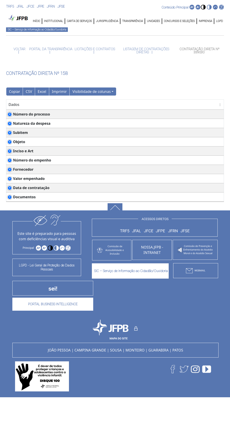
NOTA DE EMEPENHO (65, 229)
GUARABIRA (158, 382)
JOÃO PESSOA (59, 382)
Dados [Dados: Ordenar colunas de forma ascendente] (14, 104)
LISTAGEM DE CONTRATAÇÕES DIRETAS (145, 50)
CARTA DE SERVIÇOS (79, 21)
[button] (203, 7)
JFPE (40, 6)
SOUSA (116, 382)
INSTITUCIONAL (53, 21)
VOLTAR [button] (19, 49)
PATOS (177, 382)
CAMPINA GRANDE (90, 382)
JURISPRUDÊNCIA (107, 21)
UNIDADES (153, 21)
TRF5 (10, 6)
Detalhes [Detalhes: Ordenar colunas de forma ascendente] (52, 104)
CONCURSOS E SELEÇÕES (179, 21)
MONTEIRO (135, 382)
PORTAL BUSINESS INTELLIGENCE (52, 336)
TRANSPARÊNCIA (133, 21)
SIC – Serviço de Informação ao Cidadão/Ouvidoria (37, 29)
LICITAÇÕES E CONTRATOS (94, 49)
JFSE (61, 6)
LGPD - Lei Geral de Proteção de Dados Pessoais (47, 300)
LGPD (219, 21)
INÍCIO (36, 21)
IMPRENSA (205, 21)
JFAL (20, 6)
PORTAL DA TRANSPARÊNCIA (50, 49)
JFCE (30, 6)
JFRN (51, 6)
